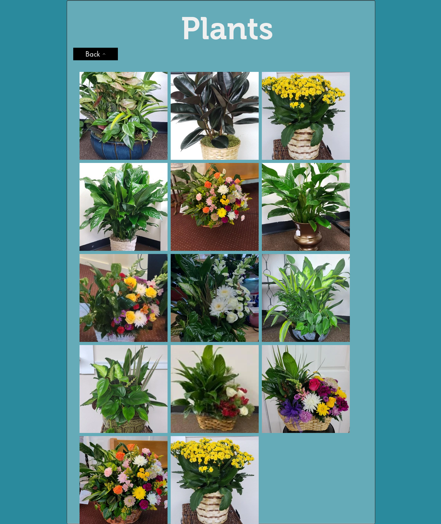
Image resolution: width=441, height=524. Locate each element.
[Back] (95, 54)
